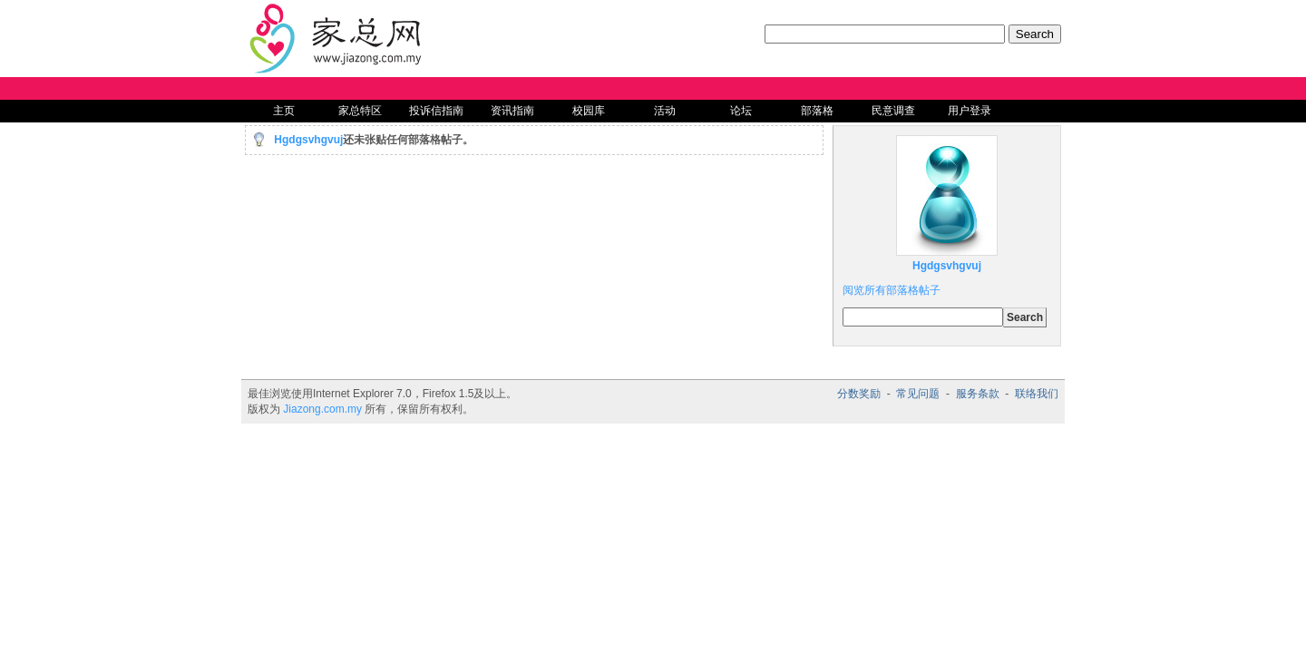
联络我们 (1036, 393)
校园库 (588, 110)
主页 (284, 110)
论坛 (741, 110)
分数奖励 (859, 393)
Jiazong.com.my (322, 409)
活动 (665, 110)
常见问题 (918, 393)
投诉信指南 (436, 110)
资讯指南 (512, 110)
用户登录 (969, 110)
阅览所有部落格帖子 (892, 290)
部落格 (817, 110)
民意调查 (893, 110)
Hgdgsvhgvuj (308, 139)
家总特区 (360, 110)
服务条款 (977, 393)
